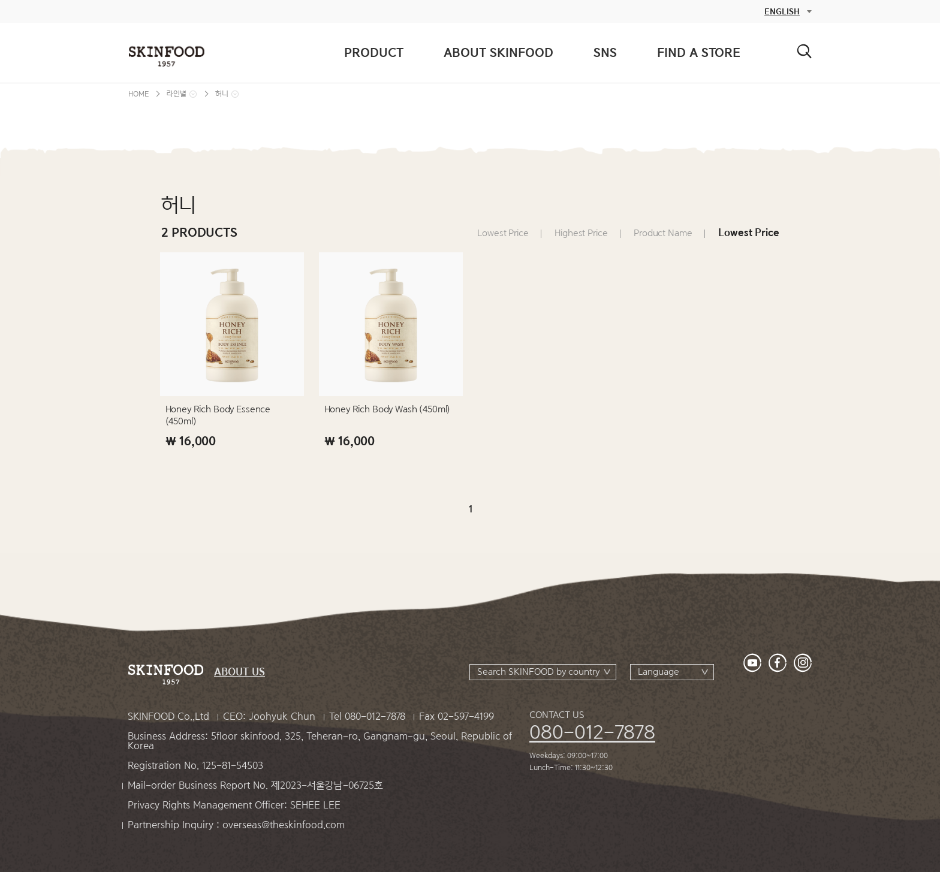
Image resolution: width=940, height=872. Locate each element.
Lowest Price (502, 233)
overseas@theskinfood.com (283, 825)
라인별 (176, 93)
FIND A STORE (698, 52)
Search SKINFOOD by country (538, 671)
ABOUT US (239, 672)
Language (658, 671)
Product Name (663, 233)
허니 (221, 93)
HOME (138, 93)
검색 (804, 51)
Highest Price (581, 233)
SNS (605, 52)
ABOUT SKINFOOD (498, 52)
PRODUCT (373, 52)
